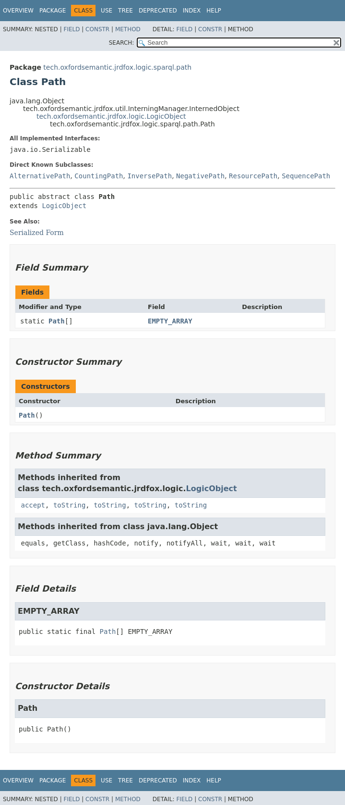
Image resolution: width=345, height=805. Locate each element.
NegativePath (200, 176)
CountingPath (98, 176)
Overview (18, 10)
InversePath (149, 176)
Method (128, 29)
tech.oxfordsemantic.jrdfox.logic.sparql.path (117, 67)
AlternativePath (40, 176)
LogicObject (64, 206)
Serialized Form (37, 232)
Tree (125, 10)
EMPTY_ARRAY (170, 321)
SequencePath (306, 176)
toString (69, 505)
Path (56, 321)
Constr (97, 29)
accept (33, 505)
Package (52, 10)
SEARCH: (121, 42)
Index (192, 10)
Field (71, 29)
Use (106, 10)
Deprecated (158, 10)
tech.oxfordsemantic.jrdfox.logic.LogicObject (111, 116)
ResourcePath (253, 176)
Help (213, 10)
